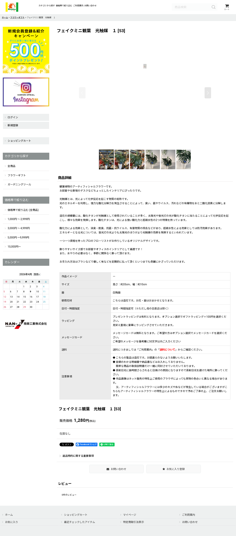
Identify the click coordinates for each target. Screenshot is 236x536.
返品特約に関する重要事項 (77, 456)
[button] (82, 93)
